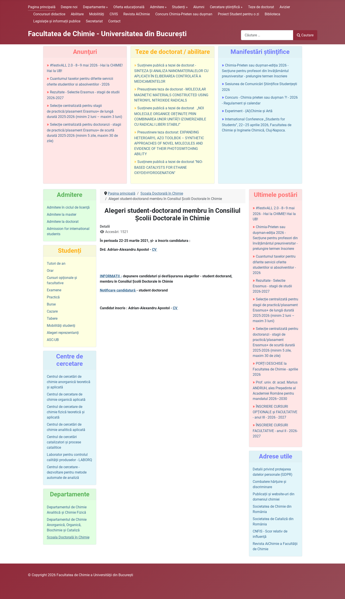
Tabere (52, 318)
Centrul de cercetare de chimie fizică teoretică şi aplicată (66, 412)
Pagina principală (41, 7)
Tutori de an (56, 263)
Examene (54, 290)
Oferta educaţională (128, 7)
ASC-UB (53, 340)
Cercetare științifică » (226, 7)
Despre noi (69, 7)
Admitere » (158, 7)
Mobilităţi (96, 14)
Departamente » (95, 7)
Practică (53, 297)
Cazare (52, 311)
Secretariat (94, 21)
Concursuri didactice (49, 14)
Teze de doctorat (261, 7)
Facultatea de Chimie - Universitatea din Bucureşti (107, 33)
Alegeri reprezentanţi (63, 333)
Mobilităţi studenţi (61, 325)
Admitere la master (61, 214)
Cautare (305, 35)
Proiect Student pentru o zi (238, 14)
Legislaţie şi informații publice (56, 21)
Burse (51, 304)
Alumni (198, 7)
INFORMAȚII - (111, 276)
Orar (50, 270)
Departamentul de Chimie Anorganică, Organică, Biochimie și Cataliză (67, 524)
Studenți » (180, 7)
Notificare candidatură (118, 290)
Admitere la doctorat (63, 221)
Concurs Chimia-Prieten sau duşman (183, 14)
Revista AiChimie (136, 14)
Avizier (285, 7)
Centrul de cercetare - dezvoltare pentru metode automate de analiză (67, 472)
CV (154, 249)
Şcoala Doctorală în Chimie (68, 537)
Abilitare (77, 14)
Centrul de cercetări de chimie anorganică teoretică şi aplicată (68, 381)
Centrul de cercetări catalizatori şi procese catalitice (64, 442)
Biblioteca (272, 14)
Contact (114, 21)
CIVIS (114, 14)
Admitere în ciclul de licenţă (68, 207)
